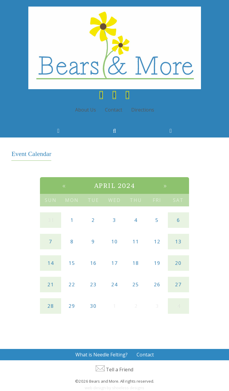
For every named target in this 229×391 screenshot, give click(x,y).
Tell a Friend (119, 369)
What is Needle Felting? (101, 354)
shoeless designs (128, 387)
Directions (142, 109)
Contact (113, 109)
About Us (85, 109)
